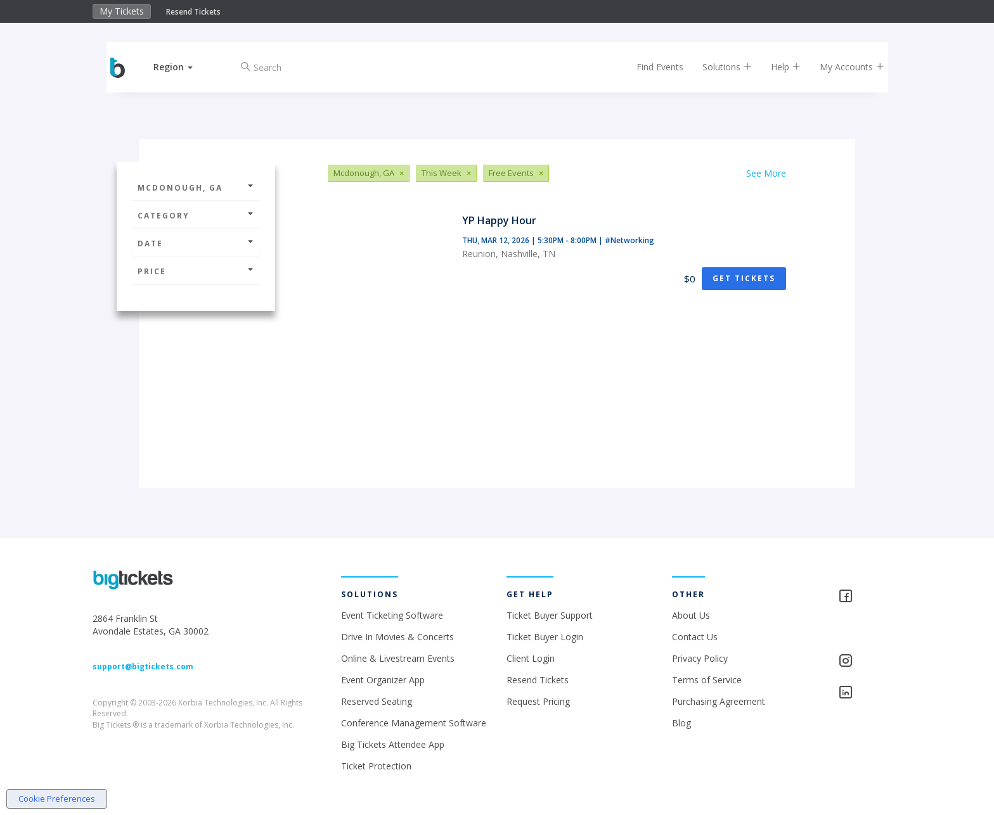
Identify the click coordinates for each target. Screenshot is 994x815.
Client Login (531, 658)
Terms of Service (707, 680)
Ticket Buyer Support (550, 615)
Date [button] (196, 243)
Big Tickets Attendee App (392, 744)
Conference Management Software (413, 723)
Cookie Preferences (56, 798)
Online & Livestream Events (398, 658)
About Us (691, 615)
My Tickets (122, 11)
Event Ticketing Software (392, 615)
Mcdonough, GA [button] (196, 187)
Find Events (651, 67)
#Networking (629, 240)
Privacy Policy (700, 658)
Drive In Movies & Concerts (397, 637)
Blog (681, 723)
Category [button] (196, 215)
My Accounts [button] (843, 67)
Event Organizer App (383, 680)
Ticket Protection (376, 766)
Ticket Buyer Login (545, 637)
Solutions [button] (719, 67)
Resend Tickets (193, 11)
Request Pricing (538, 701)
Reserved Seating (376, 701)
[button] (182, 67)
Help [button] (777, 67)
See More (766, 173)
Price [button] (196, 271)
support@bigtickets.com (143, 666)
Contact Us (695, 637)
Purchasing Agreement (718, 701)
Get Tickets (744, 278)
